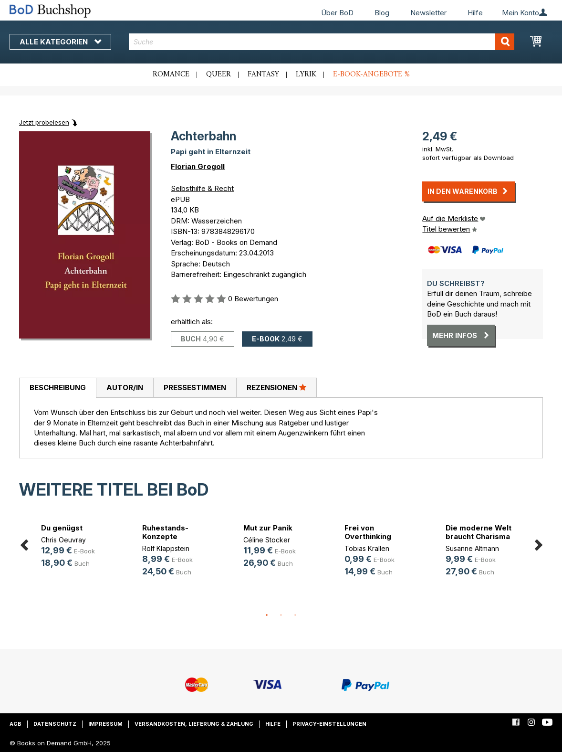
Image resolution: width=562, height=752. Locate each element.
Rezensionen (276, 387)
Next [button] (538, 544)
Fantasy (263, 74)
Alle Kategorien (60, 41)
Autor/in (124, 387)
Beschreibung (58, 387)
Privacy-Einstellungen (329, 723)
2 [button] (281, 615)
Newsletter (428, 12)
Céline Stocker (266, 540)
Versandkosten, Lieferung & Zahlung (194, 723)
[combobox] (321, 41)
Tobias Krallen (366, 548)
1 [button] (266, 615)
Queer (218, 74)
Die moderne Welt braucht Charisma (478, 532)
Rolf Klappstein (165, 548)
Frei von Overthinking (367, 532)
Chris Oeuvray (63, 540)
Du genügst (62, 527)
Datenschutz (54, 723)
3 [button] (295, 615)
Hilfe (475, 12)
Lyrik (306, 74)
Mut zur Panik (267, 527)
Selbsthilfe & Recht (202, 188)
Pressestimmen (195, 387)
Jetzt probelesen (44, 122)
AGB (15, 723)
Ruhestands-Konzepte (165, 532)
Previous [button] (24, 544)
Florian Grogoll (198, 166)
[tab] (57, 388)
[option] (79, 547)
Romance (171, 74)
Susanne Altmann (472, 548)
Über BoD (337, 12)
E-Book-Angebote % (371, 74)
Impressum (105, 723)
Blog (382, 12)
